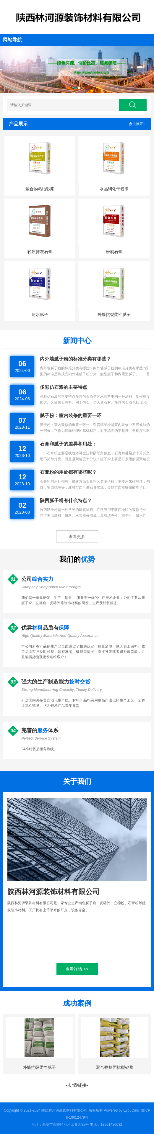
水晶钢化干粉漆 (114, 188)
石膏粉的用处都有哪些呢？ (68, 472)
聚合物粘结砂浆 (39, 188)
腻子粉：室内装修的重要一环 (70, 415)
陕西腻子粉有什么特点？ (66, 500)
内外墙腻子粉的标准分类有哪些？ (75, 358)
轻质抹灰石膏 (39, 251)
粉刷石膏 (114, 251)
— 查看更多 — (77, 536)
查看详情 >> (77, 969)
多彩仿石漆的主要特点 (63, 387)
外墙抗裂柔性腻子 (114, 314)
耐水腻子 (40, 314)
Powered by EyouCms (121, 1110)
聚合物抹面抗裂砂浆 (114, 1067)
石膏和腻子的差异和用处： (68, 443)
